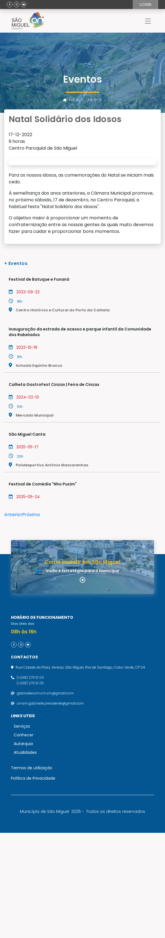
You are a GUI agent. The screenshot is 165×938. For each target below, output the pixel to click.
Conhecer (23, 840)
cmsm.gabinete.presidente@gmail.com (50, 808)
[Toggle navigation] (148, 21)
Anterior (13, 585)
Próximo (31, 585)
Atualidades (25, 857)
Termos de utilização (31, 873)
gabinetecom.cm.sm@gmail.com (45, 798)
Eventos (95, 100)
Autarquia (23, 849)
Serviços (22, 831)
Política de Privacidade (33, 883)
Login (145, 4)
